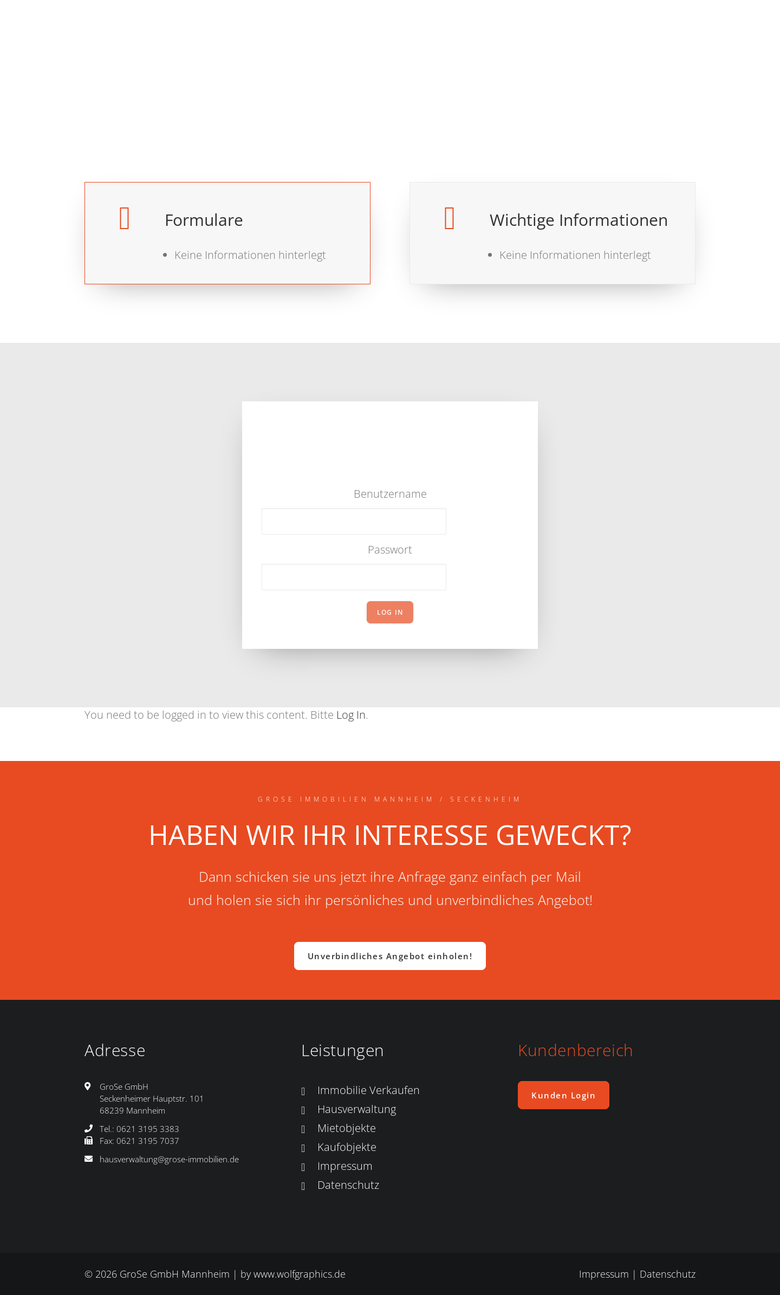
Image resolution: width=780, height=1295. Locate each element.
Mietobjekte (346, 1128)
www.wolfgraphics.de (299, 1273)
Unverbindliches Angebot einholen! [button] (390, 956)
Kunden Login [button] (563, 1095)
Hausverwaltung (356, 1109)
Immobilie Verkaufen (368, 1090)
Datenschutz (348, 1184)
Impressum (345, 1166)
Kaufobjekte (346, 1147)
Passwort (390, 549)
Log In (351, 714)
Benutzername (390, 493)
